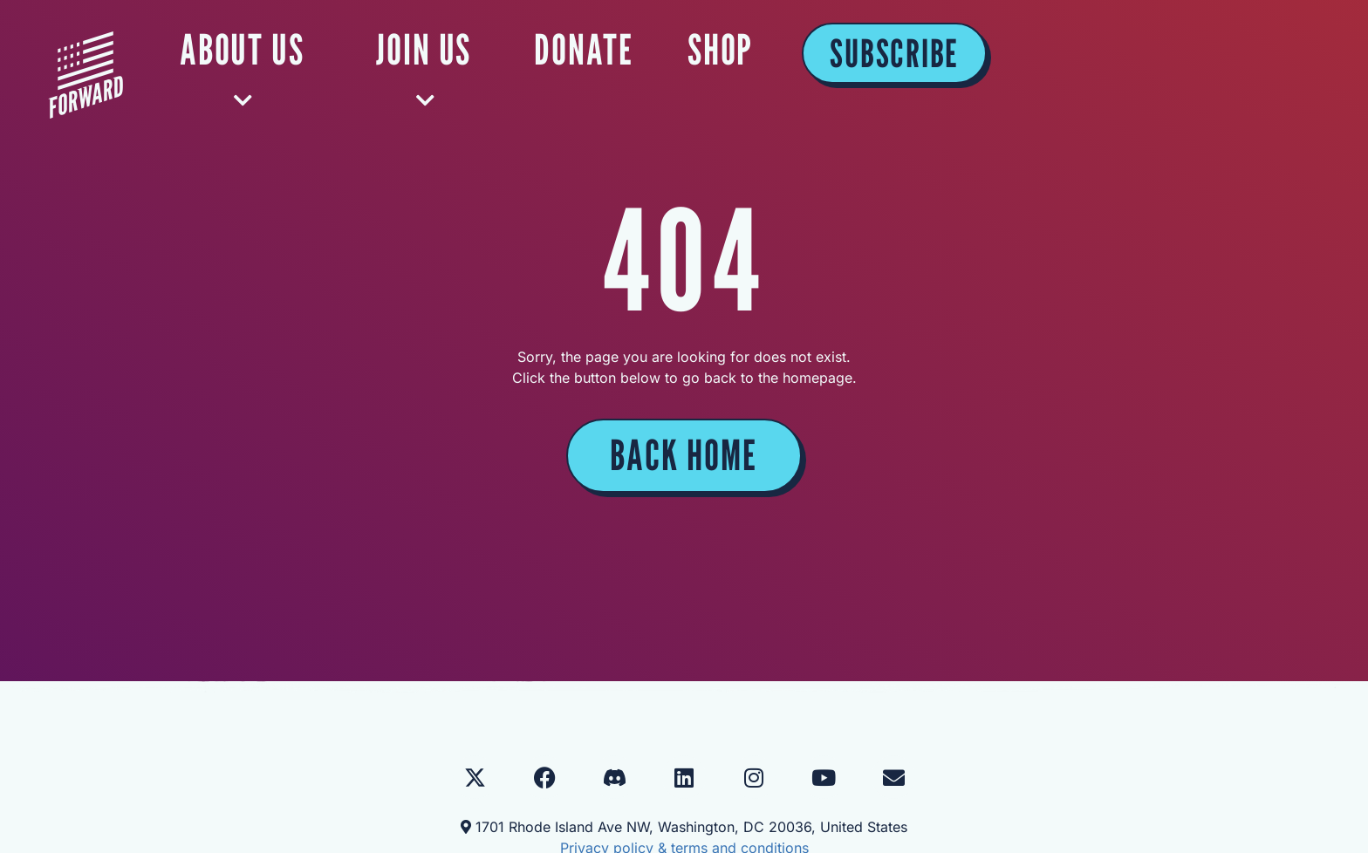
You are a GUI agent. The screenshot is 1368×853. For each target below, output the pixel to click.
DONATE (925, 50)
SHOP (1061, 50)
